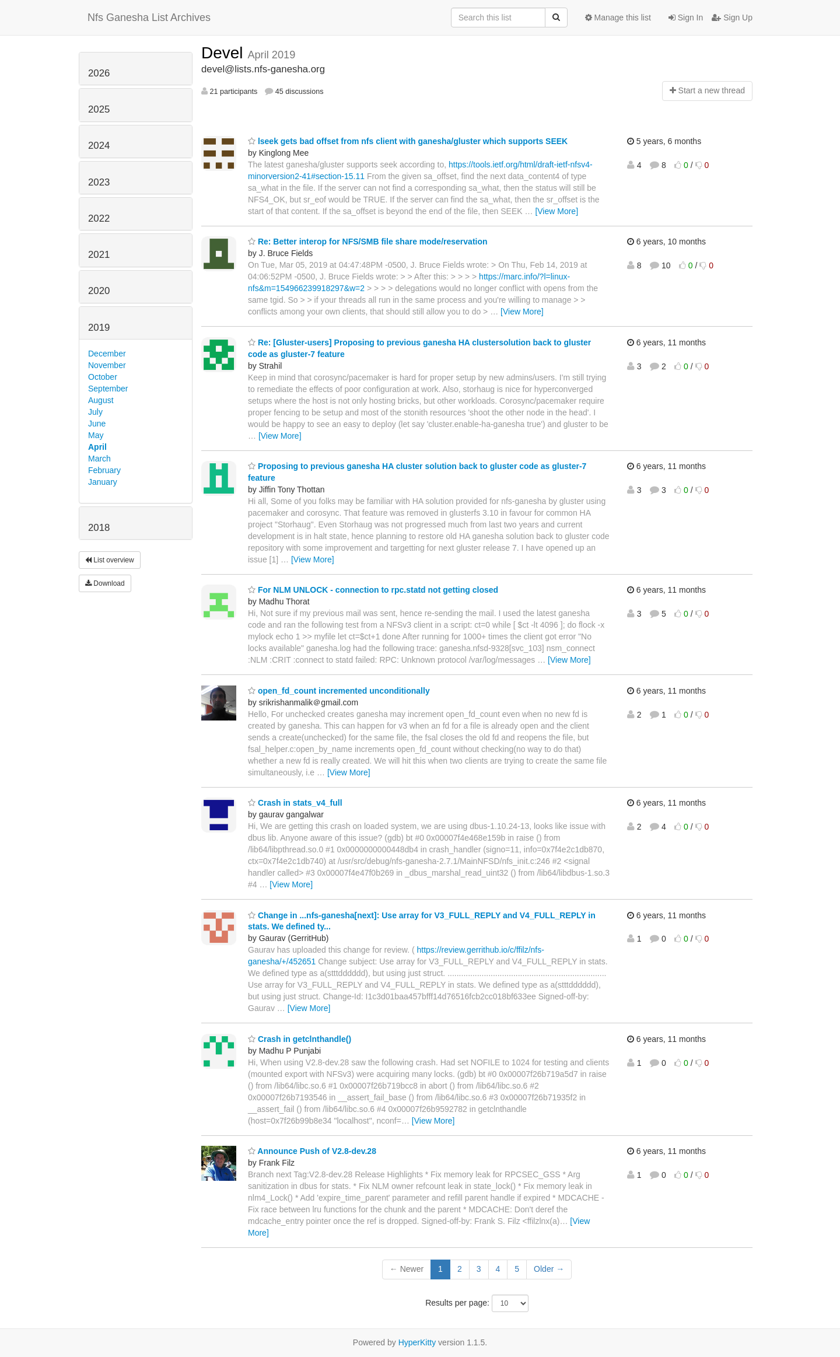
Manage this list (618, 17)
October (102, 377)
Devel (224, 53)
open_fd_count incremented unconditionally (339, 690)
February (104, 470)
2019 (99, 327)
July (95, 412)
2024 (99, 145)
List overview (109, 560)
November (107, 365)
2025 (99, 109)
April (97, 447)
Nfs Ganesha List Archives (149, 17)
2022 (99, 218)
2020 (99, 290)
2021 (99, 254)
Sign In (685, 17)
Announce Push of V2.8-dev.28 (312, 1151)
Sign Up (732, 17)
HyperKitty (417, 1342)
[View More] (556, 211)
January (102, 482)
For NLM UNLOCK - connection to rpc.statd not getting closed (373, 589)
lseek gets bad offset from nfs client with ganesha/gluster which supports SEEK (408, 141)
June (97, 423)
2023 (99, 182)
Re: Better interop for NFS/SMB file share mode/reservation (368, 241)
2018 (99, 527)
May (95, 435)
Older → (549, 1269)
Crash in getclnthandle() (299, 1039)
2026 (99, 73)
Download (105, 583)
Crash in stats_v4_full (295, 802)
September (108, 388)
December (107, 353)
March (99, 458)
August (101, 400)
